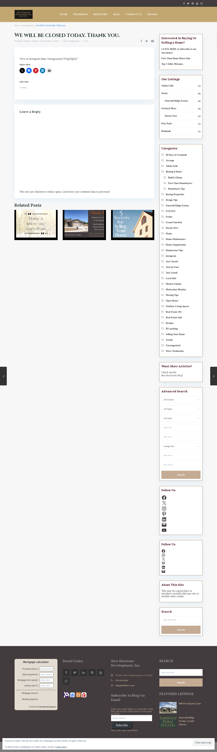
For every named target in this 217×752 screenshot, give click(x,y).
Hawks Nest (171, 116)
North (164, 93)
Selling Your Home (175, 334)
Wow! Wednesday (175, 351)
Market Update (173, 284)
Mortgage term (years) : (28, 680)
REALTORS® (100, 14)
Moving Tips (172, 295)
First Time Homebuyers (180, 183)
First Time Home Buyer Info (175, 58)
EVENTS (170, 211)
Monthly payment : (30, 699)
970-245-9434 (121, 680)
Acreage (170, 160)
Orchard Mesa (168, 108)
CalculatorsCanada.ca (47, 707)
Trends (169, 340)
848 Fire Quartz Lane (190, 703)
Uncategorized (28, 25)
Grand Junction (174, 222)
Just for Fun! (172, 267)
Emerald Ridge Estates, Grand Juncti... (186, 721)
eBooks (152, 14)
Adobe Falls (167, 85)
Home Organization (176, 244)
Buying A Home (174, 171)
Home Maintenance (176, 239)
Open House (172, 300)
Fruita (169, 217)
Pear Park (166, 123)
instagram (171, 256)
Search (181, 474)
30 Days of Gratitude (176, 155)
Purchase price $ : (30, 669)
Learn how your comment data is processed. (86, 191)
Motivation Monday (176, 289)
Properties (80, 14)
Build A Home (175, 177)
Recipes (170, 323)
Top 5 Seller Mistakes (172, 64)
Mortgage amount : (30, 693)
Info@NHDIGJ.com (124, 685)
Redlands (166, 131)
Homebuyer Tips (176, 189)
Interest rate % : (31, 686)
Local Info (171, 278)
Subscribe (122, 725)
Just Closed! (172, 261)
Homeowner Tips (174, 250)
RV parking (172, 328)
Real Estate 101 (174, 312)
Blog (116, 14)
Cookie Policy (61, 747)
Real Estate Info (174, 317)
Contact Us (134, 14)
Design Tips (172, 200)
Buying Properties (175, 194)
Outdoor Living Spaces (177, 306)
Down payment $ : (30, 674)
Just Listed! (172, 272)
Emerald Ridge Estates (176, 101)
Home (63, 14)
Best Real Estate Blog (171, 375)
